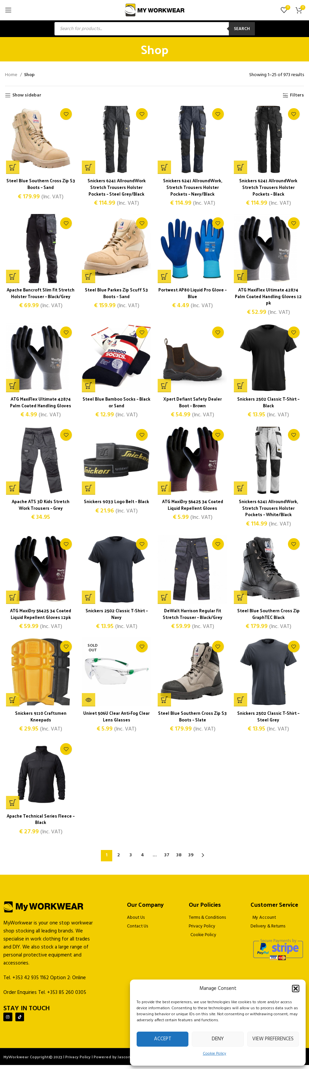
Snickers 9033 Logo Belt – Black (116, 503)
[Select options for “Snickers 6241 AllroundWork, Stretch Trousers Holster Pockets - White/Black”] (241, 490)
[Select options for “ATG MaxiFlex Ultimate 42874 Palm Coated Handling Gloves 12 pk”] (241, 277)
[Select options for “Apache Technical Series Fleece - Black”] (11, 806)
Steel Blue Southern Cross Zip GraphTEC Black (269, 616)
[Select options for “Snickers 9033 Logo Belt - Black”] (88, 490)
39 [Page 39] (190, 857)
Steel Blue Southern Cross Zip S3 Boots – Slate (192, 719)
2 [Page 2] (118, 857)
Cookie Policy (214, 1053)
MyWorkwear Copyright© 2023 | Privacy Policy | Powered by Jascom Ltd (71, 1060)
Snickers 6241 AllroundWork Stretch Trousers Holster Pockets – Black (269, 187)
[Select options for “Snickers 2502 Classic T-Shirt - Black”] (241, 387)
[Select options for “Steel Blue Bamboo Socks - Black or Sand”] (88, 387)
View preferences (273, 1039)
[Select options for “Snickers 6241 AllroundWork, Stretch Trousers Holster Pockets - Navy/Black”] (164, 168)
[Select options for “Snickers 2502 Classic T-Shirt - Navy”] (88, 600)
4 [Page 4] (142, 857)
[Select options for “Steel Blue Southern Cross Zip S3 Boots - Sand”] (11, 168)
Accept (162, 1039)
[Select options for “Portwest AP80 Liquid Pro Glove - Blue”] (164, 277)
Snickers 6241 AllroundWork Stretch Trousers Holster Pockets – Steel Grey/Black (116, 187)
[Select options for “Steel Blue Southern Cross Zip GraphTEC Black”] (241, 600)
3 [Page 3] (130, 857)
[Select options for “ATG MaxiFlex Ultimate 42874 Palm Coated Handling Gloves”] (11, 387)
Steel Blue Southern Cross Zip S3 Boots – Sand (40, 184)
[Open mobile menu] (8, 10)
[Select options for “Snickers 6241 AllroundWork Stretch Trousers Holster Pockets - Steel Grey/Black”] (88, 168)
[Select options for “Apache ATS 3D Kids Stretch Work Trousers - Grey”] (11, 490)
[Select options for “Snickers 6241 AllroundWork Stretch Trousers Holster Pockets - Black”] (241, 168)
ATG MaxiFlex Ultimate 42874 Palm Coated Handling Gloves (40, 403)
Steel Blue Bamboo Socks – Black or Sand (116, 403)
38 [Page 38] (178, 857)
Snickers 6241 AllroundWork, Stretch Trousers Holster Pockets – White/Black (269, 510)
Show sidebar (26, 95)
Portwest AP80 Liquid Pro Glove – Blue (192, 294)
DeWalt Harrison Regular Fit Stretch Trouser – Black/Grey (192, 616)
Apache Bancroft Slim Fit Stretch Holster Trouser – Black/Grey (39, 297)
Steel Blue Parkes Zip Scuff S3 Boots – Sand (116, 294)
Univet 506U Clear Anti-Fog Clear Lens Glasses (116, 719)
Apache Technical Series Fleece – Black (39, 823)
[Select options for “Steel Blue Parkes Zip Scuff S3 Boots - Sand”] (88, 277)
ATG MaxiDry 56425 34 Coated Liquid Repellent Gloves (192, 506)
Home (11, 75)
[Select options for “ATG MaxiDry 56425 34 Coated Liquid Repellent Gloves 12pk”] (11, 600)
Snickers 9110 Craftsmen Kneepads (40, 719)
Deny (218, 1039)
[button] (295, 988)
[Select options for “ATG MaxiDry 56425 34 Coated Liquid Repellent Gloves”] (164, 490)
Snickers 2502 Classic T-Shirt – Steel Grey (269, 719)
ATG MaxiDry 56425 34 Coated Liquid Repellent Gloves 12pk (40, 616)
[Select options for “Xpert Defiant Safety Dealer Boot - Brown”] (164, 387)
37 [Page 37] (166, 857)
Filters (297, 95)
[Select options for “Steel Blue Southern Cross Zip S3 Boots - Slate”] (164, 703)
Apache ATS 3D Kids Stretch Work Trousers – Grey (40, 506)
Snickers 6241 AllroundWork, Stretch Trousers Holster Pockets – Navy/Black (192, 187)
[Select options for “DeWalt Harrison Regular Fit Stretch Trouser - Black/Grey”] (164, 600)
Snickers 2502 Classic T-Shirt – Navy (116, 616)
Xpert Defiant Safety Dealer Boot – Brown (192, 403)
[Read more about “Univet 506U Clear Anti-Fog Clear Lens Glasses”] (88, 703)
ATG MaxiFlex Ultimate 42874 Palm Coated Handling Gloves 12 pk (269, 297)
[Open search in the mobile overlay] (154, 28)
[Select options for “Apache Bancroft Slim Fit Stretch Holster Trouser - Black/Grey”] (11, 277)
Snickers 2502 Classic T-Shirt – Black (269, 403)
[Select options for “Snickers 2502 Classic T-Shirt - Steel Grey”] (241, 703)
